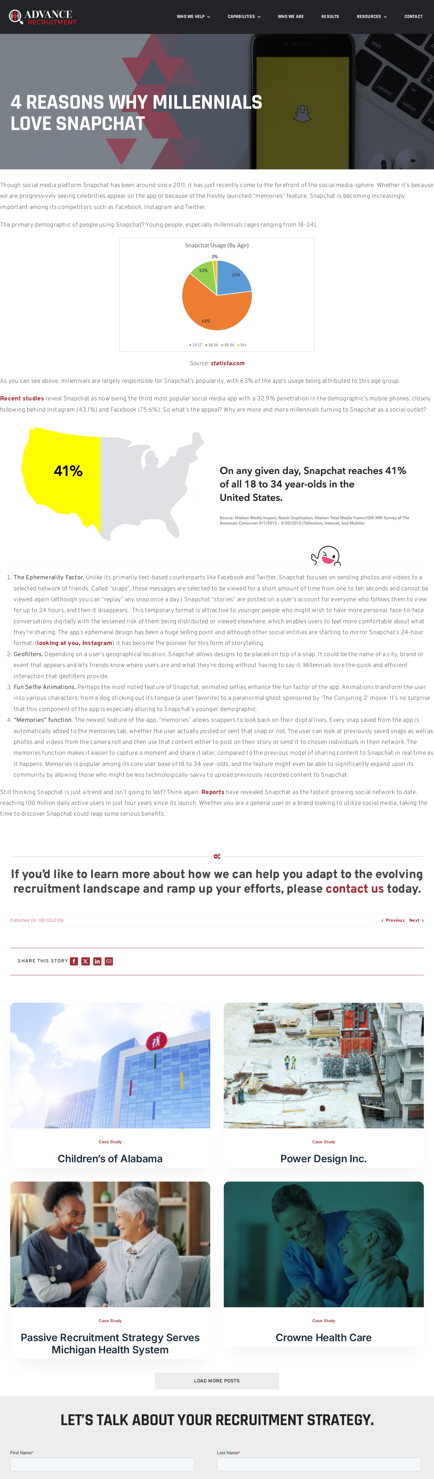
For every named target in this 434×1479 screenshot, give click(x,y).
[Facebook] (74, 961)
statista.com (227, 364)
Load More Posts (217, 1381)
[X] (85, 961)
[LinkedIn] (97, 961)
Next (414, 920)
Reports (212, 792)
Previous (395, 920)
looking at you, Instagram (74, 643)
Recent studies (22, 399)
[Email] (109, 961)
